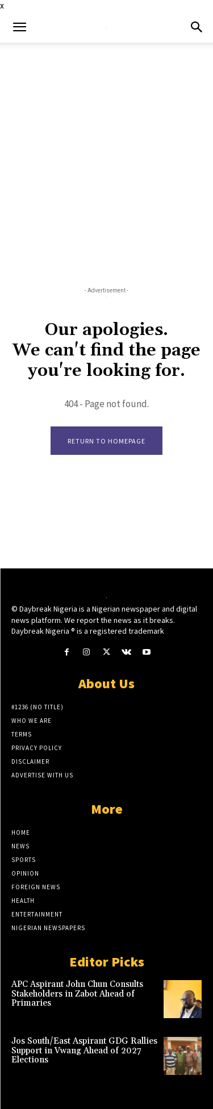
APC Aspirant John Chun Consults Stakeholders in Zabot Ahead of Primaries (77, 993)
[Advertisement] (106, 154)
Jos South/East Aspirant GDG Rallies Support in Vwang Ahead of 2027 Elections (84, 1050)
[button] (19, 27)
